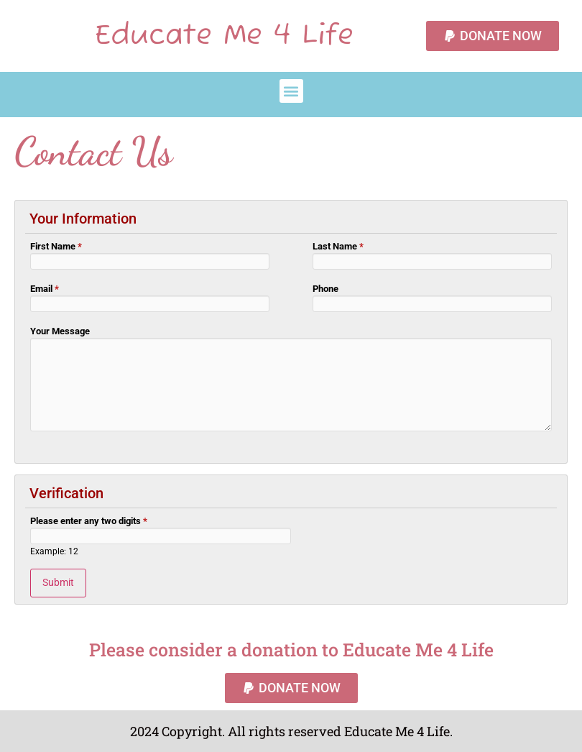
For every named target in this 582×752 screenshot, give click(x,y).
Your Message (60, 331)
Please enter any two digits (88, 521)
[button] (291, 91)
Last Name (338, 247)
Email (44, 289)
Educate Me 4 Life (224, 36)
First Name (56, 247)
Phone (325, 289)
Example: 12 (54, 552)
